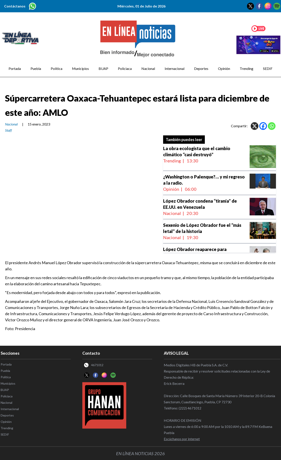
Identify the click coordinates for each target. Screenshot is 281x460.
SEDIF (267, 68)
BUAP (103, 68)
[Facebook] (263, 126)
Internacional (174, 68)
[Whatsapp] (272, 126)
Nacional (148, 68)
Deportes (201, 68)
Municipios (80, 68)
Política (56, 68)
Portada (15, 68)
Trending (246, 68)
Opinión (224, 68)
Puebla (36, 68)
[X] (254, 126)
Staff (8, 130)
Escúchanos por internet (182, 439)
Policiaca (125, 68)
